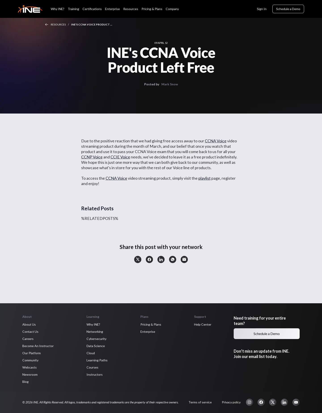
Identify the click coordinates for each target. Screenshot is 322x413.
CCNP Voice (92, 156)
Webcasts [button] (29, 367)
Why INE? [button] (93, 324)
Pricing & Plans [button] (150, 324)
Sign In (262, 9)
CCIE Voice (120, 156)
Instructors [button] (95, 374)
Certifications (92, 9)
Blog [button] (25, 382)
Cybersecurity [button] (96, 339)
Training (73, 9)
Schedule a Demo (288, 9)
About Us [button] (29, 324)
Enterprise (112, 9)
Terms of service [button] (200, 402)
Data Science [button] (96, 346)
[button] (137, 259)
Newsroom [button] (30, 374)
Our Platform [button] (31, 353)
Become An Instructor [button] (38, 346)
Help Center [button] (202, 324)
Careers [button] (28, 339)
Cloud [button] (91, 353)
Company (172, 9)
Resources (130, 9)
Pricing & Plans (152, 9)
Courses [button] (92, 367)
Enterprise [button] (147, 331)
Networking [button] (95, 331)
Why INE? (57, 9)
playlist (204, 178)
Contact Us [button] (30, 331)
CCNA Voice (216, 140)
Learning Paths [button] (97, 360)
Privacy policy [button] (231, 402)
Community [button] (30, 360)
